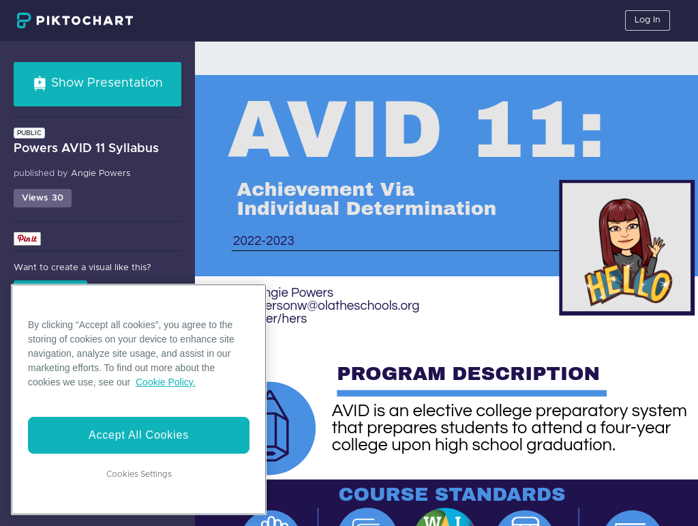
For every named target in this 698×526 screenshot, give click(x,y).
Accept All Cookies (139, 435)
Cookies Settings (139, 474)
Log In (648, 20)
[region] (139, 399)
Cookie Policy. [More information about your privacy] (166, 382)
